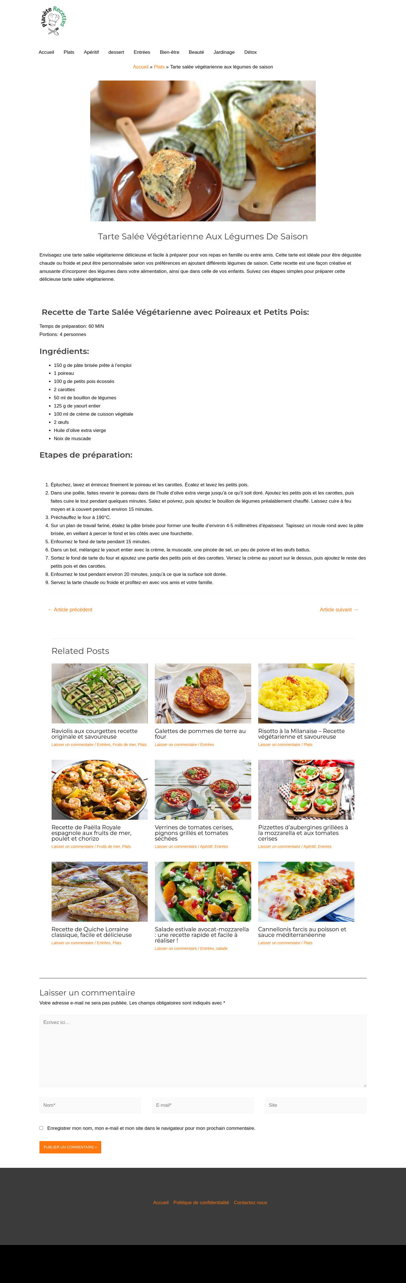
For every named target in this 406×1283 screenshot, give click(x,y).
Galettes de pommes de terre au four (200, 734)
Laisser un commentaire (73, 744)
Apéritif (91, 52)
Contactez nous (250, 1202)
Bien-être (169, 52)
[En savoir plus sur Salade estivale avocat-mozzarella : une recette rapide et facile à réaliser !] (203, 891)
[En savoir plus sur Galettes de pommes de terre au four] (203, 693)
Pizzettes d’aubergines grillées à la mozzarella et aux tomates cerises (303, 833)
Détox (250, 52)
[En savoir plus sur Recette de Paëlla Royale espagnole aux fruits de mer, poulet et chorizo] (100, 789)
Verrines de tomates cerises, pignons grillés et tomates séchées (194, 833)
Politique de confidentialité (201, 1202)
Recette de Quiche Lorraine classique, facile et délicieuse (92, 932)
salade (222, 948)
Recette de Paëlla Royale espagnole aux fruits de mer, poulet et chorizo (92, 833)
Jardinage (224, 52)
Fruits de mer (124, 744)
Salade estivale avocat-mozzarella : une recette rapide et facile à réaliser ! (202, 935)
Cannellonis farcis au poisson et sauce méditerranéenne (302, 932)
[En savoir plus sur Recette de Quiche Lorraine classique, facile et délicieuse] (100, 891)
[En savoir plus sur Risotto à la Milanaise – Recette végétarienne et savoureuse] (306, 693)
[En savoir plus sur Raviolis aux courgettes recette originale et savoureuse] (100, 693)
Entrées (142, 52)
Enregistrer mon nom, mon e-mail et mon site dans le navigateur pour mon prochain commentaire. (151, 1128)
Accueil (46, 52)
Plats (69, 52)
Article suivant (339, 609)
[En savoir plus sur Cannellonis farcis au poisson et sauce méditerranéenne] (306, 891)
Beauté (196, 52)
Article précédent (70, 609)
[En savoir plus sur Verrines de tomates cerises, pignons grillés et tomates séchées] (203, 789)
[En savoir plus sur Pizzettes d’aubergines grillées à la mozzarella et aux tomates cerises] (306, 789)
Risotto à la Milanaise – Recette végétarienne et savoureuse (301, 734)
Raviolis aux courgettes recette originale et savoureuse (95, 734)
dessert (116, 52)
